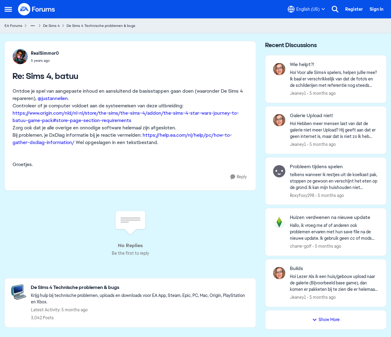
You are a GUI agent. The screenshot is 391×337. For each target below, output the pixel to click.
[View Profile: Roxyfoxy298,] (279, 171)
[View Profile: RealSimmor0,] (20, 56)
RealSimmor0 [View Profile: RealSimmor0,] (45, 53)
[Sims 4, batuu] (45, 60)
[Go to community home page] (36, 9)
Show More (326, 319)
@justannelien (53, 98)
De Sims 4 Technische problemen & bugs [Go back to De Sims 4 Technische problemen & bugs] (101, 25)
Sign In (376, 9)
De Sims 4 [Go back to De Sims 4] (51, 25)
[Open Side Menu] (8, 9)
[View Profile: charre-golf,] (279, 222)
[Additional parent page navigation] (32, 25)
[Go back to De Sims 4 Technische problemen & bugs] (140, 287)
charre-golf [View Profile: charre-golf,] (301, 246)
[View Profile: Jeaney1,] (279, 69)
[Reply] (238, 177)
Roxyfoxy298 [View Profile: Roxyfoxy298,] (302, 195)
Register (354, 9)
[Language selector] (306, 9)
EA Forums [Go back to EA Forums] (13, 25)
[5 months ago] (321, 93)
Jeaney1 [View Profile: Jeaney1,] (298, 93)
